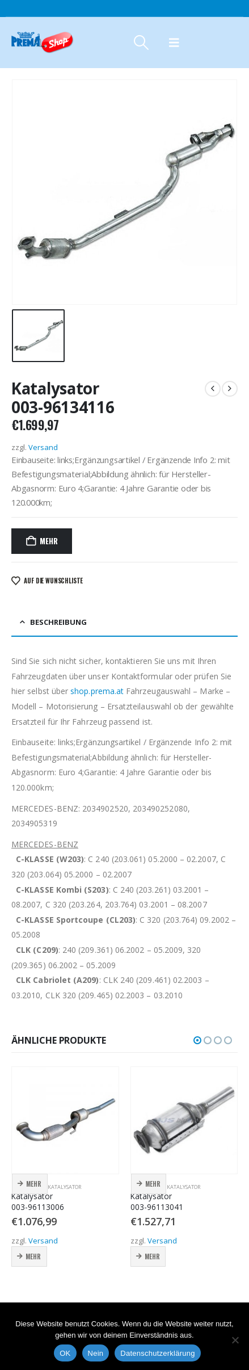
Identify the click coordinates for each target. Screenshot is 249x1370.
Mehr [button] (33, 1183)
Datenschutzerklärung (157, 1353)
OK (65, 1353)
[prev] (213, 389)
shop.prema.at (97, 691)
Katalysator (65, 1187)
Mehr (48, 541)
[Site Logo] (42, 42)
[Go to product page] (65, 1120)
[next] (230, 389)
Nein (96, 1353)
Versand (43, 447)
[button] (141, 42)
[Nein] (234, 1340)
